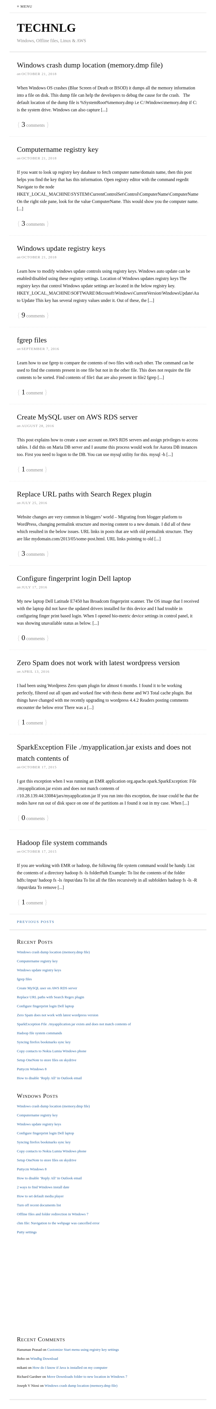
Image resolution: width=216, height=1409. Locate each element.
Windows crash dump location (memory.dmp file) (90, 65)
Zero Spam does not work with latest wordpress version (98, 663)
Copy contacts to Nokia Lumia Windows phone (51, 1051)
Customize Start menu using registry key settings (83, 1349)
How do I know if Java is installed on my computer (70, 1367)
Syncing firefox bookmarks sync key (44, 1042)
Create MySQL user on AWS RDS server (77, 417)
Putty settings (27, 1232)
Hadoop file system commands (62, 843)
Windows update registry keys (61, 248)
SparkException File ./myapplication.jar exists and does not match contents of (74, 1024)
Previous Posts (36, 922)
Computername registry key (57, 149)
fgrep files (32, 340)
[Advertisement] (108, 1285)
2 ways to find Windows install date (43, 1187)
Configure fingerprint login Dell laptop (74, 578)
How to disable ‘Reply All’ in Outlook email (49, 1078)
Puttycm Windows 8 (31, 1069)
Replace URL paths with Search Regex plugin (84, 494)
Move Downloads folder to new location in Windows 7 (87, 1376)
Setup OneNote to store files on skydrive (46, 1060)
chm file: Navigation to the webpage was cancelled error (58, 1223)
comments (33, 124)
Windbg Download (44, 1358)
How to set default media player (40, 1196)
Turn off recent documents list (39, 1205)
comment (32, 392)
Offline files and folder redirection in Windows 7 (52, 1214)
